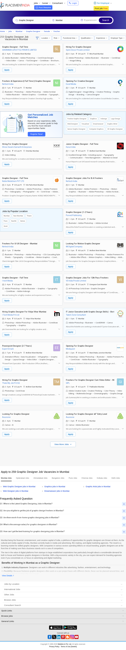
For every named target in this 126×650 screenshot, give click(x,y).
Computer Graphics (96, 129)
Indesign (104, 118)
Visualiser (85, 123)
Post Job (101, 8)
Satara (22, 220)
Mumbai (7, 215)
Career (46, 3)
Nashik (13, 220)
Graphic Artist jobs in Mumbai (98, 487)
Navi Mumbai (18, 215)
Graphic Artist (112, 123)
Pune (5, 220)
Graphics (93, 118)
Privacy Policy (54, 647)
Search (105, 20)
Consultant (58, 3)
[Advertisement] (62, 453)
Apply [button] (7, 70)
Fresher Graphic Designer (76, 118)
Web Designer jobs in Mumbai (15, 492)
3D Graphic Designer (115, 129)
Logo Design (115, 118)
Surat (6, 225)
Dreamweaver (98, 123)
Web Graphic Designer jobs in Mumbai (19, 487)
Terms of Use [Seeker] (69, 647)
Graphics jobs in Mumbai (54, 487)
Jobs (37, 3)
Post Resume (43, 7)
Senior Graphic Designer (76, 129)
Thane (29, 215)
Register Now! (36, 133)
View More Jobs (61, 442)
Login (73, 3)
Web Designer (72, 123)
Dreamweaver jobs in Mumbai (56, 492)
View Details (7, 576)
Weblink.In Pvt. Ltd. (65, 645)
